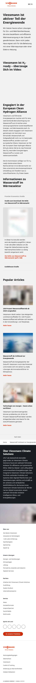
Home (5, 442)
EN (32, 4)
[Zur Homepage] (11, 4)
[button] (18, 437)
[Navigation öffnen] (33, 4)
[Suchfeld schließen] (26, 4)
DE (29, 4)
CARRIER (22, 681)
